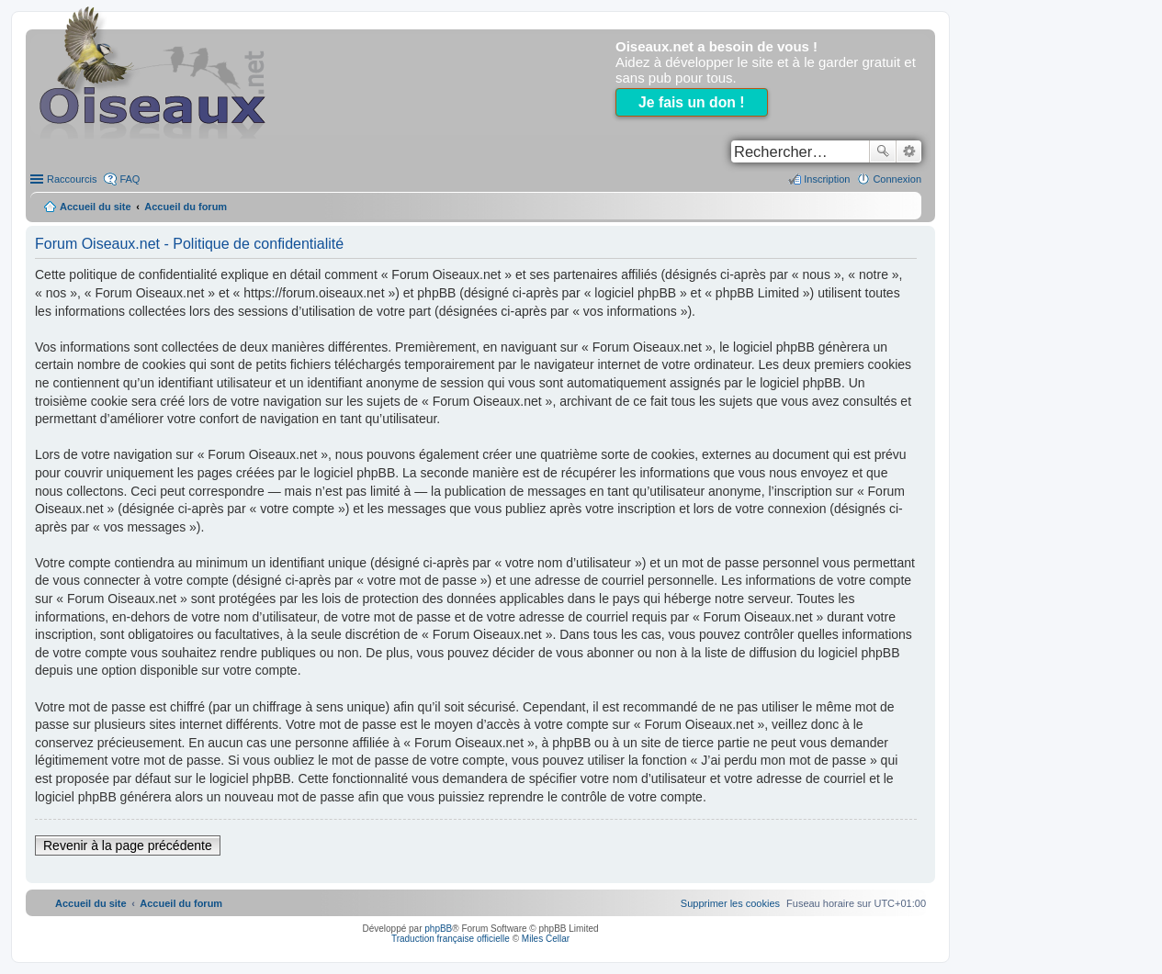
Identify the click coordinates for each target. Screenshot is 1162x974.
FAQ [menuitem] (129, 179)
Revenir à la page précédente (127, 845)
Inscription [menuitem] (827, 179)
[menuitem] (730, 903)
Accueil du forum (185, 206)
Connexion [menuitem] (897, 179)
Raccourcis (71, 179)
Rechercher (883, 151)
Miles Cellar (546, 939)
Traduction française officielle (450, 939)
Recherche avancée (909, 151)
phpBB (438, 929)
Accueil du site (95, 206)
